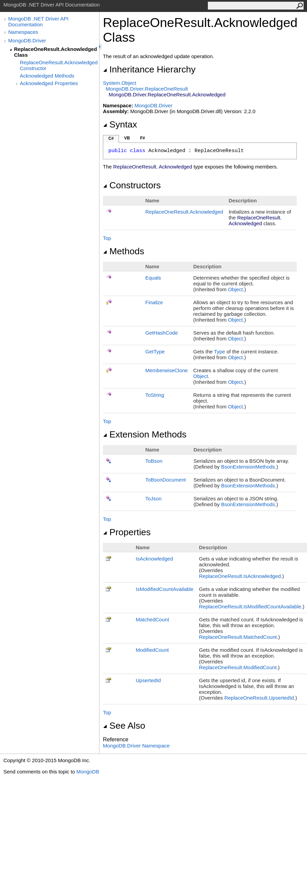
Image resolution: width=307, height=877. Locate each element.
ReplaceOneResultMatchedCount (238, 637)
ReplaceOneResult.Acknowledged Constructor (59, 65)
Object (235, 289)
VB (127, 138)
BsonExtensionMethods (248, 467)
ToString (154, 395)
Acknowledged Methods (47, 76)
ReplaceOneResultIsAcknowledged (240, 576)
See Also (124, 725)
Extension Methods (145, 434)
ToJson (153, 498)
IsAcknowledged (154, 559)
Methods (123, 251)
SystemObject (119, 83)
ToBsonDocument (165, 480)
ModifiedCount (152, 650)
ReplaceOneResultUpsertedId (259, 698)
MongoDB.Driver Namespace (136, 745)
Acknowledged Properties (49, 83)
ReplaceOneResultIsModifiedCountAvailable (250, 606)
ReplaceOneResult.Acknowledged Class (55, 52)
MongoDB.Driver (27, 40)
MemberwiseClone (166, 370)
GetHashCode (161, 333)
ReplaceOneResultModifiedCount (238, 667)
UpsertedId (148, 680)
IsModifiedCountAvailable (164, 589)
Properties (127, 532)
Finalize (154, 302)
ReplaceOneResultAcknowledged (184, 212)
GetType (155, 351)
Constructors (132, 185)
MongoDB (87, 771)
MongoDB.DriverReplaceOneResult (147, 89)
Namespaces (23, 32)
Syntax (120, 124)
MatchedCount (152, 619)
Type (219, 351)
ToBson (153, 461)
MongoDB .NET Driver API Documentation (38, 21)
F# (142, 138)
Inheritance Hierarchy (149, 69)
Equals (153, 278)
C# (111, 138)
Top (107, 238)
